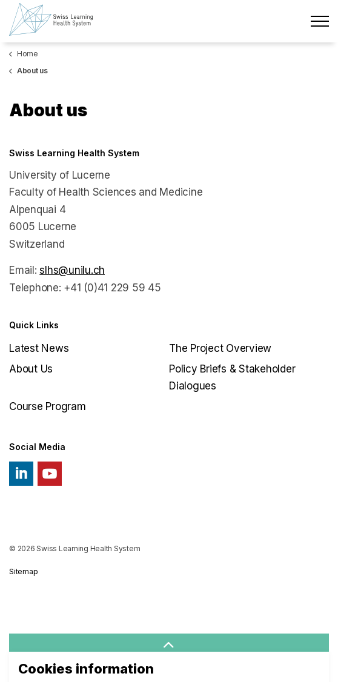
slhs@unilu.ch (72, 270)
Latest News (38, 348)
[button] (169, 646)
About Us (31, 369)
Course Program (47, 406)
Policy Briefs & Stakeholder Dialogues (232, 377)
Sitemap (23, 571)
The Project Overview (220, 348)
